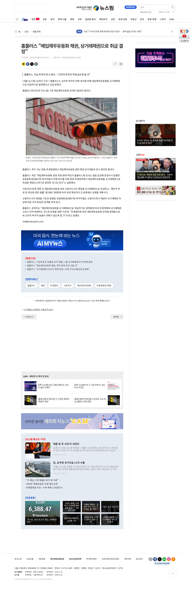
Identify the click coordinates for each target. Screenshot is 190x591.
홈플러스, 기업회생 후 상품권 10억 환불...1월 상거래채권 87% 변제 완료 (59, 261)
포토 (45, 19)
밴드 (36, 64)
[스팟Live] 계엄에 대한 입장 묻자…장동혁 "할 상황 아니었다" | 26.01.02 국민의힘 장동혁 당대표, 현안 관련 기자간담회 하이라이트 (155, 175)
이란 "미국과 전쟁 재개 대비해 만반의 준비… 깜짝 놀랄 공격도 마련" (113, 31)
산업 (113, 19)
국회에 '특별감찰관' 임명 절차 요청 (42, 483)
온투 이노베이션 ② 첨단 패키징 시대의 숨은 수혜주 (53, 386)
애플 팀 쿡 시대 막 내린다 (66, 443)
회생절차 (54, 285)
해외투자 (103, 19)
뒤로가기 (29, 317)
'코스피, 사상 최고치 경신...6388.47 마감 (42, 520)
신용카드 (68, 285)
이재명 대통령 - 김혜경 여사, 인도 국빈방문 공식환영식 (91, 506)
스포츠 (163, 19)
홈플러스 (31, 285)
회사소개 (17, 558)
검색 (173, 7)
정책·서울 (62, 19)
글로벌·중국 (90, 19)
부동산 (133, 19)
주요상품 (29, 558)
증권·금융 (122, 19)
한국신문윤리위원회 (162, 563)
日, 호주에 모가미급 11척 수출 (69, 462)
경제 (72, 19)
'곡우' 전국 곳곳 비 (110, 506)
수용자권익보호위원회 (110, 558)
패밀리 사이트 (164, 12)
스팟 (140, 154)
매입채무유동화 (84, 285)
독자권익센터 (91, 558)
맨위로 (116, 317)
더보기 (172, 31)
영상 (35, 19)
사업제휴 (41, 558)
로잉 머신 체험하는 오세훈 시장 (71, 519)
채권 (43, 285)
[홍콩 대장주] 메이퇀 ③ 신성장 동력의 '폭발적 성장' (53, 400)
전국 (142, 19)
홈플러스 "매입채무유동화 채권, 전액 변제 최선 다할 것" (52, 265)
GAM (171, 19)
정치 (52, 19)
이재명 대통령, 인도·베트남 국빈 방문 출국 (110, 519)
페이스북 (27, 64)
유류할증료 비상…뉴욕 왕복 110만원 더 (44, 487)
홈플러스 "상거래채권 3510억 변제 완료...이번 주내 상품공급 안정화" (58, 269)
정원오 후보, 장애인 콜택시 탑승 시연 (91, 519)
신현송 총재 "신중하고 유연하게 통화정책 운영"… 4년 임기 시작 (71, 507)
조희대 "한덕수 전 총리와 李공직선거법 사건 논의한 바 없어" (155, 141)
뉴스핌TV (140, 120)
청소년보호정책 (75, 558)
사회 (80, 19)
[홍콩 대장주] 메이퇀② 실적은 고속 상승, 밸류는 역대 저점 (90, 400)
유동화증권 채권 (104, 285)
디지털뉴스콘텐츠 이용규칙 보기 (38, 309)
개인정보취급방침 (57, 558)
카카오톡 (23, 64)
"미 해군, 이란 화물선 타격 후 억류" (42, 480)
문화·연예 (152, 19)
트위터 (32, 64)
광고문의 (139, 558)
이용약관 (127, 558)
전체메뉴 (17, 19)
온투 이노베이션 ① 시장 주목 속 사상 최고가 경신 (89, 386)
